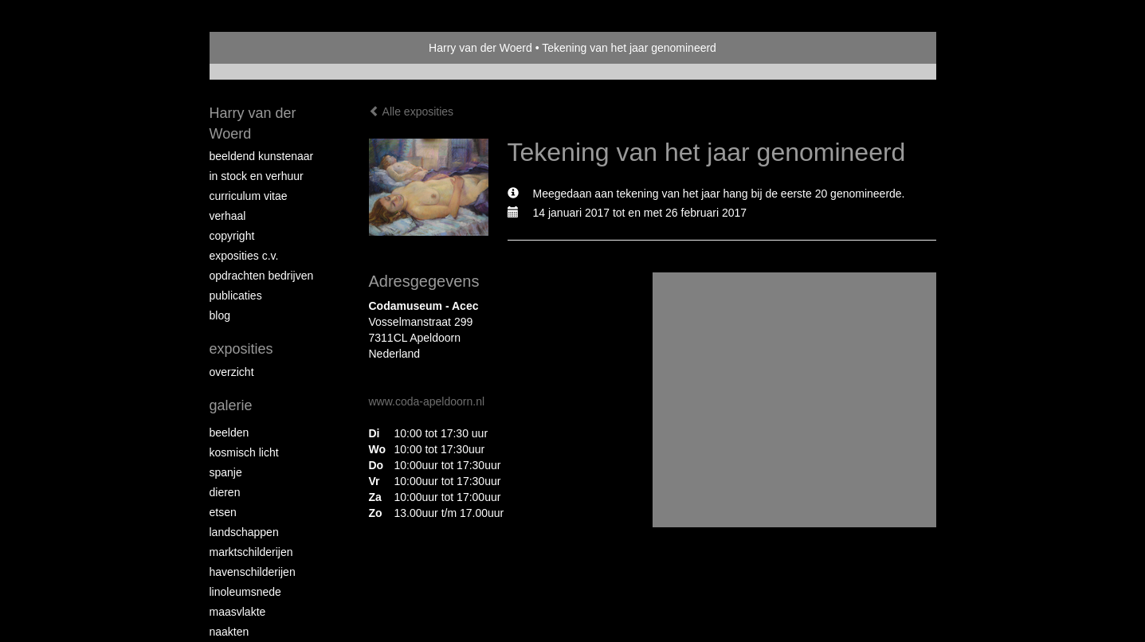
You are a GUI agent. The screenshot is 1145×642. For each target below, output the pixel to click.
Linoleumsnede (245, 591)
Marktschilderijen (251, 552)
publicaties (236, 295)
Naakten (229, 631)
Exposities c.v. (244, 255)
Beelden (229, 432)
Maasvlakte (238, 611)
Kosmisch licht (244, 452)
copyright (232, 235)
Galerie (231, 405)
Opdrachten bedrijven (262, 275)
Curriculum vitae (249, 196)
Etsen (223, 512)
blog (220, 315)
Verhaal (228, 215)
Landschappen (244, 532)
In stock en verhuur (257, 176)
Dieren (225, 492)
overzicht (232, 372)
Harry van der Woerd (480, 47)
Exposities (241, 349)
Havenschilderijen (253, 572)
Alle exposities (411, 111)
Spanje (226, 472)
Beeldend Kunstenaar (262, 156)
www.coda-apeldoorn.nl (427, 401)
